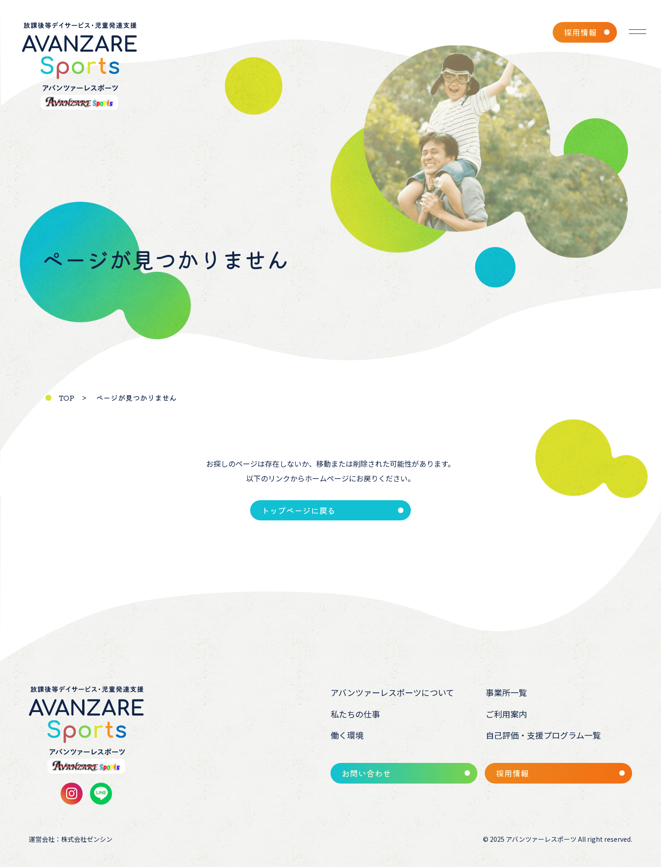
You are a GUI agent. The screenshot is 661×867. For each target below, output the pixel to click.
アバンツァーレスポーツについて (392, 692)
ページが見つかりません (136, 397)
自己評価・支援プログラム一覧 (543, 735)
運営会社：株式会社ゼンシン (70, 839)
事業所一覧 (506, 692)
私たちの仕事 (355, 714)
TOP (66, 397)
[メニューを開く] (637, 32)
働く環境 (347, 735)
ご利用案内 (506, 714)
